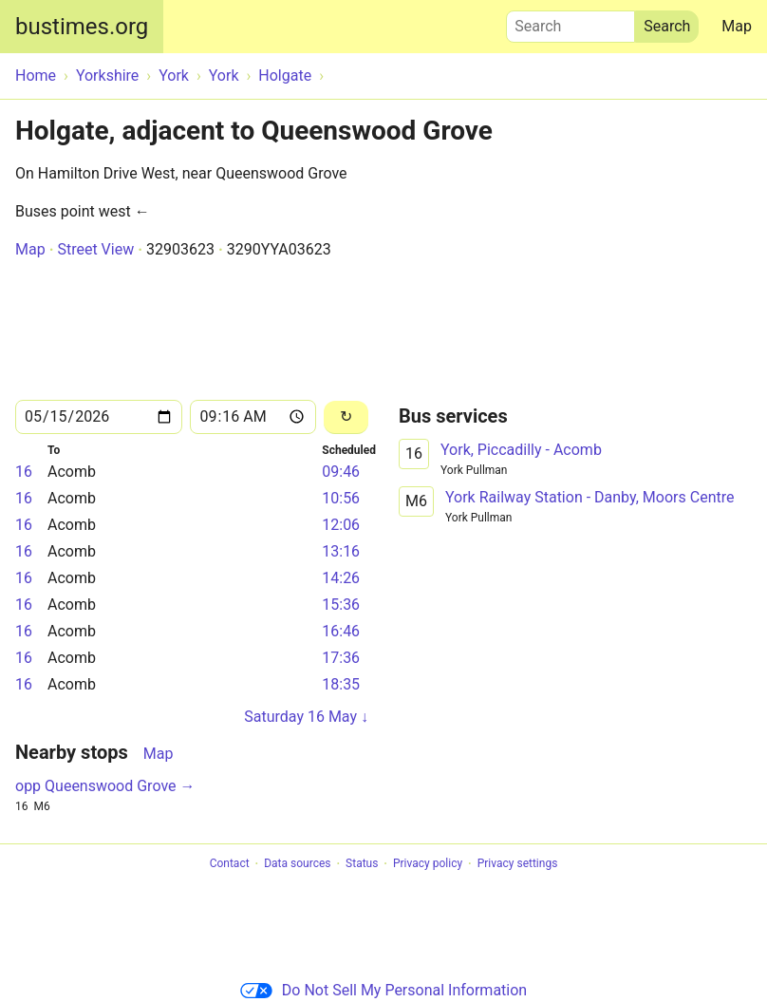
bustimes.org (81, 26)
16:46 (341, 631)
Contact (230, 864)
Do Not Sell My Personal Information (383, 990)
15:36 (341, 605)
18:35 (341, 684)
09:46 (341, 472)
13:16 (341, 551)
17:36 (341, 658)
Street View (95, 249)
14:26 (341, 578)
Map (736, 26)
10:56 (341, 498)
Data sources (297, 864)
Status (362, 864)
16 (23, 472)
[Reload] (346, 417)
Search (570, 21)
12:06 (341, 525)
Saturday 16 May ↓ (306, 717)
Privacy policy (427, 864)
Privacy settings (517, 864)
